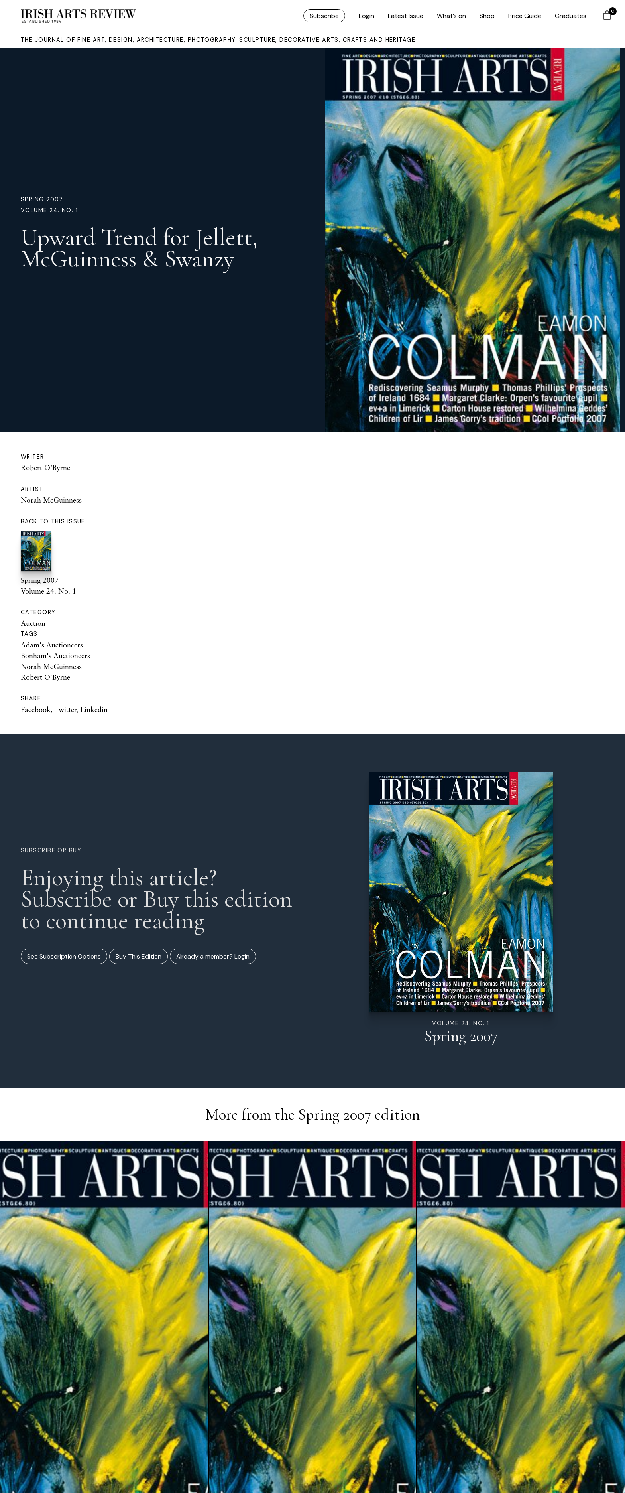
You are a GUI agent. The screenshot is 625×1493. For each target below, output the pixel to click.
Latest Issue (405, 16)
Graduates (570, 16)
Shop (487, 16)
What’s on (451, 16)
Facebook (36, 709)
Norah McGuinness (51, 499)
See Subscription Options (64, 956)
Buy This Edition (138, 956)
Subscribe (324, 16)
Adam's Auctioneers (52, 644)
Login (366, 16)
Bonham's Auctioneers (55, 655)
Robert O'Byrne (45, 677)
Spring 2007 (42, 199)
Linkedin (94, 709)
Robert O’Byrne (45, 467)
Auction (33, 623)
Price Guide (524, 16)
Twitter (65, 709)
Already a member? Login (213, 956)
